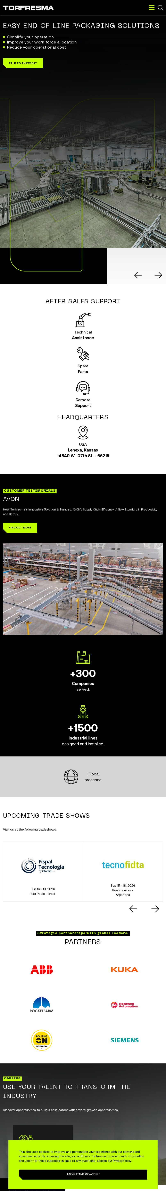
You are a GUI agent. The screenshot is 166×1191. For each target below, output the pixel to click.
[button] (23, 63)
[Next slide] (158, 275)
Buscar (160, 7)
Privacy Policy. (122, 1160)
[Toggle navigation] (152, 7)
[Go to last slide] (138, 275)
